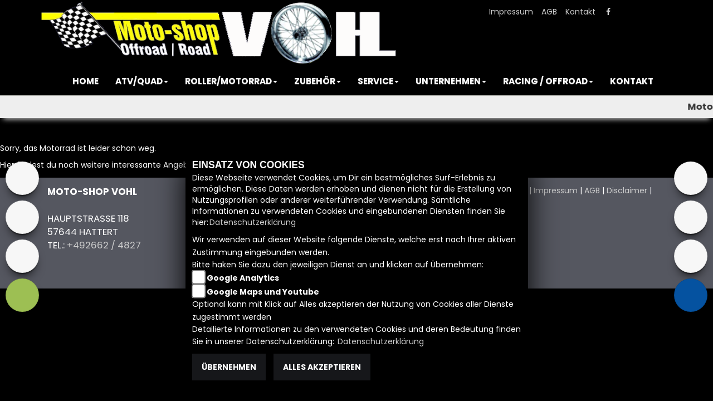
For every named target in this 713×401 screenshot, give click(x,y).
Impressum (511, 11)
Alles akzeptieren (322, 367)
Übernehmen (229, 367)
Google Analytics (243, 277)
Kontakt (580, 11)
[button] (142, 81)
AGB (549, 11)
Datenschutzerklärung (252, 222)
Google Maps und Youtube (263, 291)
